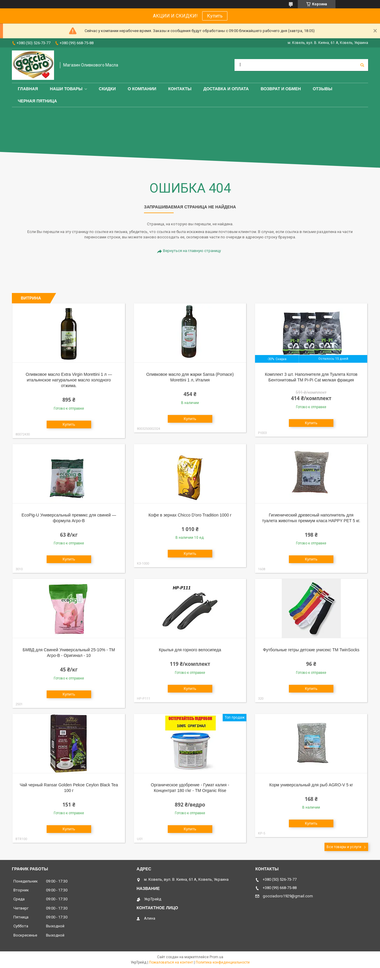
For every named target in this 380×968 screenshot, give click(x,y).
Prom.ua (216, 957)
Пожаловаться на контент (171, 962)
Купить (215, 16)
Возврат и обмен (281, 88)
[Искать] (362, 65)
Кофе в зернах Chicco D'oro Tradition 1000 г (190, 515)
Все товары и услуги (344, 847)
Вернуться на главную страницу (192, 250)
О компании (142, 88)
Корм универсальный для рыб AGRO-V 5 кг (311, 784)
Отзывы (322, 88)
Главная (28, 88)
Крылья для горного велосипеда (190, 649)
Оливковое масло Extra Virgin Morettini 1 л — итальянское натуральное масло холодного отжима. (69, 380)
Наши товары (66, 88)
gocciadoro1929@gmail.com (288, 896)
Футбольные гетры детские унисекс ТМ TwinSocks (311, 649)
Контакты (179, 88)
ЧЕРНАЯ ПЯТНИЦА (37, 101)
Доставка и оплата (226, 88)
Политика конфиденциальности (223, 962)
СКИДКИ (107, 88)
